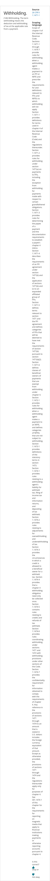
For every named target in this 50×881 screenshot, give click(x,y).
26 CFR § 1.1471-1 (36, 14)
